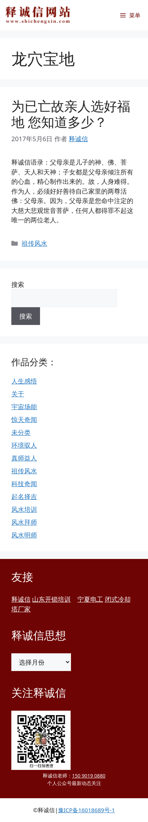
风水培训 (24, 509)
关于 (17, 393)
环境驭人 (24, 445)
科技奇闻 (24, 483)
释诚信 (21, 599)
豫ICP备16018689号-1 (86, 810)
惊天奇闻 (24, 419)
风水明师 (24, 535)
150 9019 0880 (89, 775)
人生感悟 (24, 381)
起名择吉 (24, 496)
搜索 (17, 284)
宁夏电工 (90, 599)
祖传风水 (34, 243)
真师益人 (24, 458)
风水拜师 (24, 522)
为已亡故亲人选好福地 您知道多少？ (70, 114)
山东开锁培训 (51, 599)
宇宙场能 (24, 406)
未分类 (21, 432)
